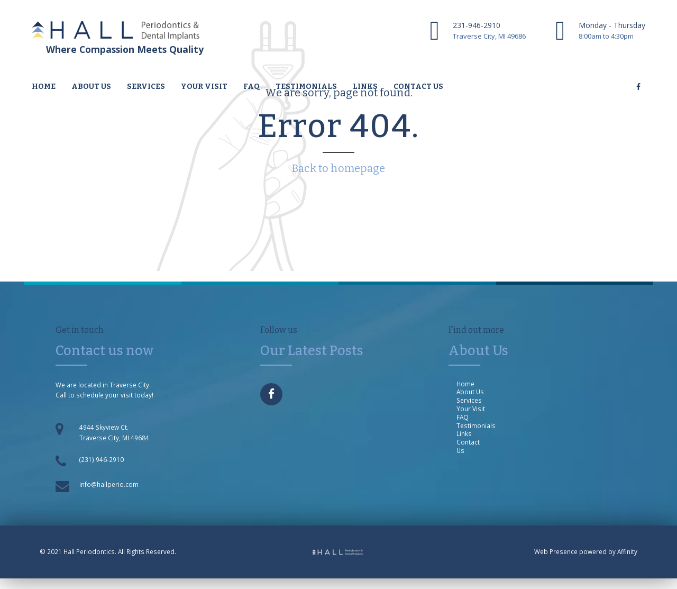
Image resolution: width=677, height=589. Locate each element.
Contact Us (468, 446)
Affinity (627, 551)
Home (44, 86)
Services (146, 86)
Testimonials (306, 86)
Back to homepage (338, 168)
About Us (470, 391)
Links (365, 86)
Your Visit (204, 86)
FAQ (251, 86)
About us (91, 86)
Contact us (418, 86)
